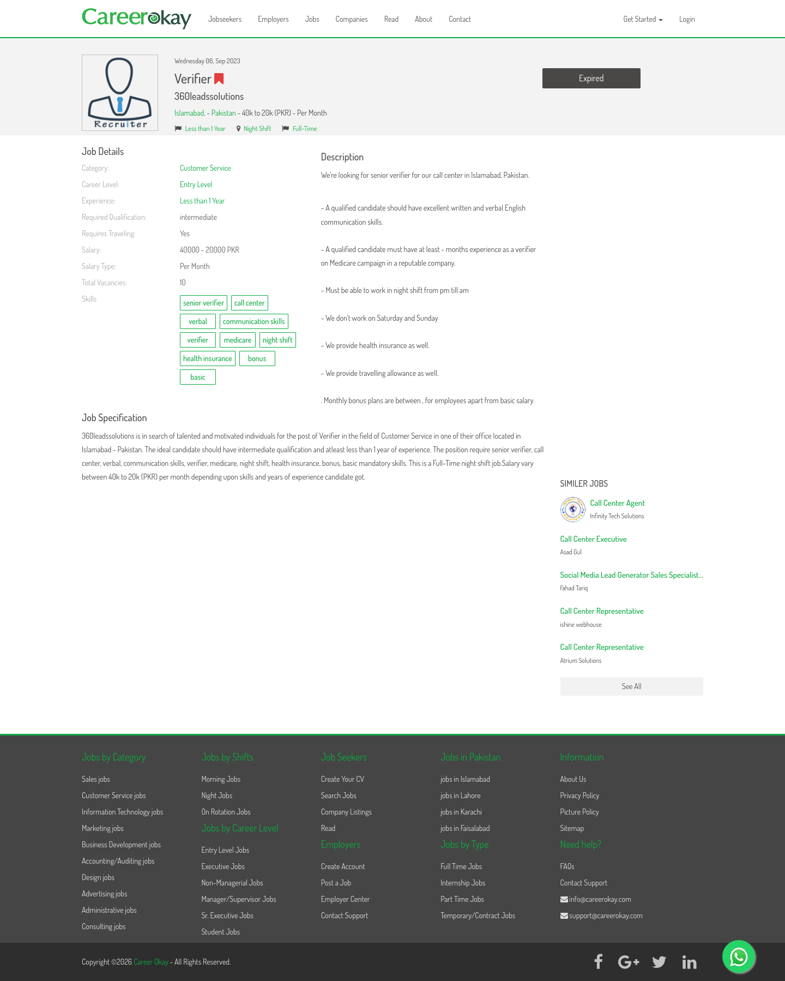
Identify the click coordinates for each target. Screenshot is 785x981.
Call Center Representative (602, 611)
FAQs (567, 866)
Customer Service (205, 167)
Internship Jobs (462, 882)
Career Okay (152, 961)
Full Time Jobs (461, 866)
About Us (573, 778)
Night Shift (257, 128)
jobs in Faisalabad (465, 828)
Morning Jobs (220, 778)
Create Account (343, 866)
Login (687, 18)
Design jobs (98, 877)
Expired (591, 78)
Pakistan (224, 112)
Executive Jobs (222, 866)
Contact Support (345, 915)
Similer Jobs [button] (584, 484)
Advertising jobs (105, 893)
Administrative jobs (109, 909)
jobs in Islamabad (465, 778)
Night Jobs (216, 795)
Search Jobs (339, 795)
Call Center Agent (617, 503)
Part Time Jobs (462, 899)
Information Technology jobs (122, 811)
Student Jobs (220, 931)
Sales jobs (96, 778)
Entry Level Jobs (225, 849)
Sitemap (572, 828)
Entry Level (196, 184)
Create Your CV (342, 778)
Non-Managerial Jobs (232, 882)
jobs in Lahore (460, 795)
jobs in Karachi (461, 811)
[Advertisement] (632, 310)
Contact (460, 18)
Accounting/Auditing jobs (118, 860)
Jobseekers (224, 18)
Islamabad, (190, 112)
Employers (273, 18)
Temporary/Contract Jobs (477, 915)
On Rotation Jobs (225, 811)
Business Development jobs (121, 844)
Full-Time (305, 128)
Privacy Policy (580, 795)
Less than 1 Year (205, 128)
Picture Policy (579, 811)
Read (391, 18)
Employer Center (345, 899)
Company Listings (346, 811)
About (423, 18)
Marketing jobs (103, 828)
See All (632, 686)
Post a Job (336, 882)
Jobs (312, 18)
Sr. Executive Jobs (227, 915)
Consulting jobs (103, 926)
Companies (352, 18)
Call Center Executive (593, 539)
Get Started (643, 18)
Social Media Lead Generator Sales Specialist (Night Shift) (649, 575)
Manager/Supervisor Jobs (238, 899)
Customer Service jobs (114, 795)
